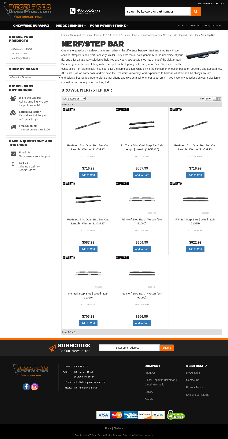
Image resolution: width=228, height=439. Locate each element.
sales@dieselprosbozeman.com (90, 382)
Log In (220, 3)
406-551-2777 (81, 366)
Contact (217, 25)
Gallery (206, 25)
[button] (163, 15)
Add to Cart (88, 175)
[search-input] (157, 11)
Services (195, 25)
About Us (183, 25)
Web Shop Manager (143, 435)
